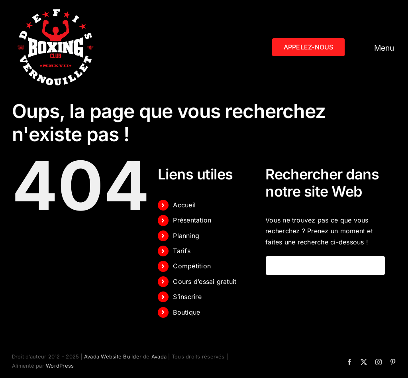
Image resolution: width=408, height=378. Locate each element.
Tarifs (181, 251)
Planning (186, 236)
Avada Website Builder (112, 356)
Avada (159, 356)
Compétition (192, 266)
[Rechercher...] (325, 266)
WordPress (60, 365)
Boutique (186, 312)
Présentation (192, 220)
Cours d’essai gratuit (204, 281)
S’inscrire (187, 297)
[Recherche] (275, 266)
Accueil (184, 205)
